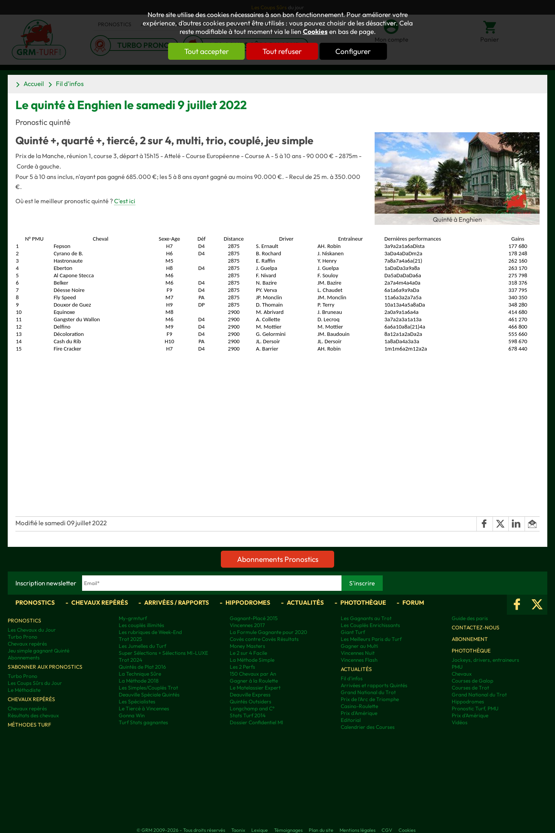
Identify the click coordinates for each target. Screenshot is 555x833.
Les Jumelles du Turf (142, 645)
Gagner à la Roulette (254, 680)
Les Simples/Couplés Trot (148, 687)
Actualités (305, 602)
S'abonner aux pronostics (45, 666)
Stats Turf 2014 (248, 715)
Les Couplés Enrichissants (370, 625)
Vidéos (460, 722)
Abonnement (470, 639)
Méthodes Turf (29, 724)
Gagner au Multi (359, 645)
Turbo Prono (22, 636)
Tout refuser (282, 51)
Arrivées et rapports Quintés (374, 685)
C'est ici (124, 201)
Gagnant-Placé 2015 (254, 618)
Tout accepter (206, 51)
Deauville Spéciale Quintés (149, 694)
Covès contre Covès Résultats (264, 639)
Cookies (315, 31)
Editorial (351, 720)
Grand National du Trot (368, 692)
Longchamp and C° (252, 708)
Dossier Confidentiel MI (256, 722)
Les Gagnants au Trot (366, 618)
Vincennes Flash (359, 659)
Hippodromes (247, 602)
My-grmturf (133, 618)
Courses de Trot (470, 687)
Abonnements (24, 657)
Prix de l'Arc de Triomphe (370, 699)
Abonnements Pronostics (277, 559)
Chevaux (462, 673)
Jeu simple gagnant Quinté (38, 650)
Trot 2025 (130, 639)
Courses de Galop (472, 680)
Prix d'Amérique (359, 713)
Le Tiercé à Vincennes (144, 708)
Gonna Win (132, 715)
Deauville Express (250, 694)
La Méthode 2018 (138, 680)
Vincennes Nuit (358, 652)
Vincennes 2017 (247, 625)
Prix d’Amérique (470, 715)
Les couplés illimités (141, 625)
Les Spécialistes (137, 701)
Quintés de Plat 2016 (142, 666)
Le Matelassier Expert (255, 687)
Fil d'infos (70, 83)
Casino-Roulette (359, 706)
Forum (413, 602)
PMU (457, 666)
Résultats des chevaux (33, 715)
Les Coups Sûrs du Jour (35, 683)
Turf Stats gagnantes (143, 722)
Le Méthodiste (24, 689)
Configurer (353, 51)
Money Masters (247, 645)
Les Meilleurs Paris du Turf (371, 639)
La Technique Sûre (140, 673)
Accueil (34, 83)
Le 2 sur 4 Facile (248, 652)
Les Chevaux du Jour (32, 629)
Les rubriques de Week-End (150, 632)
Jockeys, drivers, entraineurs (485, 659)
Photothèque (363, 602)
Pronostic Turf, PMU (475, 708)
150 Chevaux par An (253, 673)
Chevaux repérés (99, 602)
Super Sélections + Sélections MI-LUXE (163, 652)
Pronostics (35, 602)
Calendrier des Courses (368, 726)
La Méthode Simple (252, 659)
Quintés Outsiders (250, 701)
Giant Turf (353, 632)
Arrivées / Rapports (176, 602)
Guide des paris (470, 618)
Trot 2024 (130, 659)
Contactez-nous (476, 627)
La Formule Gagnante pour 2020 (268, 632)
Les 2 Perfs (242, 666)
